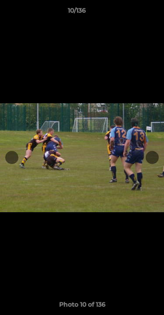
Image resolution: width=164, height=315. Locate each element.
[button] (132, 13)
